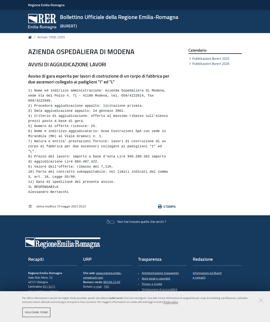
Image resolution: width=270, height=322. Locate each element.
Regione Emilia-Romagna (46, 5)
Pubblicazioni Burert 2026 (211, 63)
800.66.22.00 (111, 282)
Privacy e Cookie (152, 284)
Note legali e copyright (156, 278)
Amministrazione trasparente (160, 273)
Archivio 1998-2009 (51, 37)
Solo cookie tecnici (36, 312)
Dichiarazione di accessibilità (159, 289)
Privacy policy (171, 302)
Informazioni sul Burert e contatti (207, 275)
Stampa (167, 206)
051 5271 (49, 286)
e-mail (97, 286)
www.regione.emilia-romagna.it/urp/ (102, 275)
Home (30, 37)
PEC (106, 286)
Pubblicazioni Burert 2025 (211, 58)
